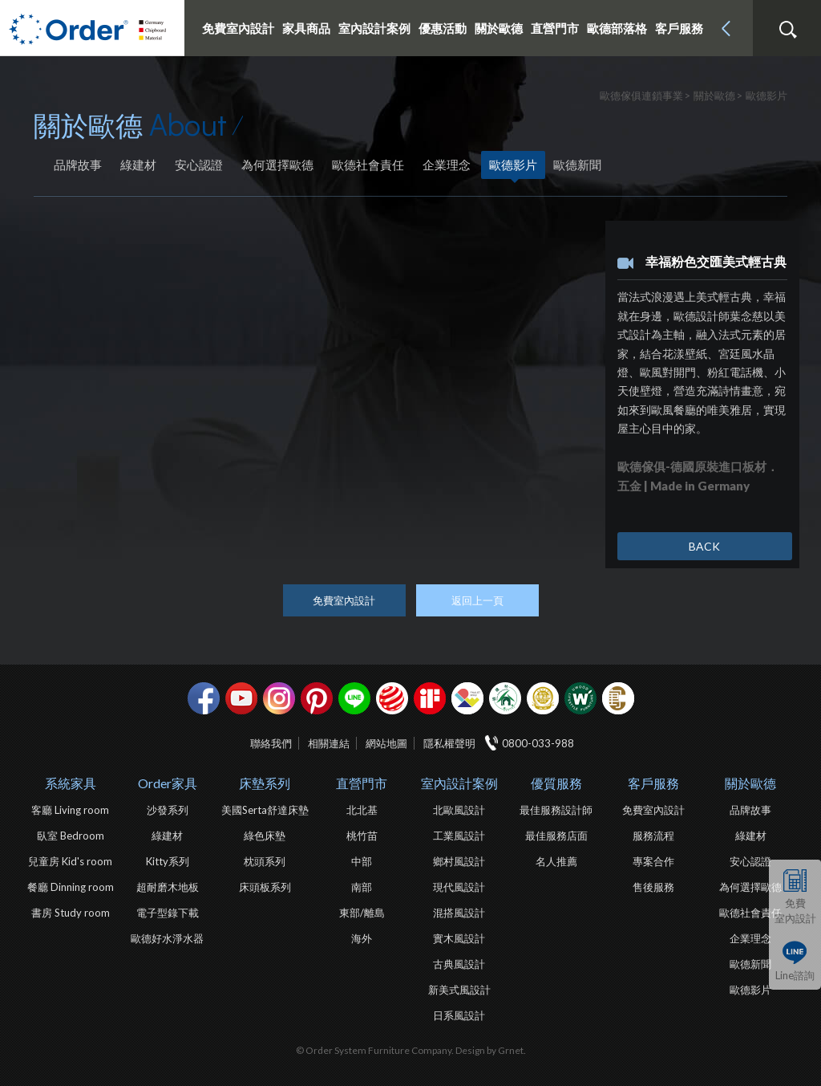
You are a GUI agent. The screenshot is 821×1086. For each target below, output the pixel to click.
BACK (704, 546)
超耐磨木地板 (167, 887)
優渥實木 (580, 698)
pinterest (317, 698)
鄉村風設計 (459, 861)
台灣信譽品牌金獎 (543, 698)
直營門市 (361, 783)
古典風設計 (459, 964)
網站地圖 (386, 743)
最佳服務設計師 (556, 809)
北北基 (362, 809)
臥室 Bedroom (70, 835)
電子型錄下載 (167, 912)
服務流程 (653, 835)
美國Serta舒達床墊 (265, 809)
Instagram (279, 698)
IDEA (467, 698)
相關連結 (329, 743)
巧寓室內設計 (618, 698)
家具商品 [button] (306, 28)
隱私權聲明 (449, 743)
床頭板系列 (265, 887)
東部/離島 (362, 912)
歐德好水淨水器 (167, 938)
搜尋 (787, 29)
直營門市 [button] (555, 28)
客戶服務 (653, 783)
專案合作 (653, 861)
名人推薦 (556, 861)
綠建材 (138, 164)
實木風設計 (459, 938)
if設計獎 (430, 698)
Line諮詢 (795, 975)
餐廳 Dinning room (70, 887)
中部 (361, 861)
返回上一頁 (477, 600)
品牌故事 (78, 164)
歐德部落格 (617, 28)
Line (354, 698)
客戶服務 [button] (679, 28)
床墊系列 (264, 783)
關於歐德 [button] (499, 28)
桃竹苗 (362, 835)
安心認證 (199, 164)
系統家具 (70, 783)
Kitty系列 (167, 861)
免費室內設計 (238, 28)
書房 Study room (70, 912)
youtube (241, 698)
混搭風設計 (459, 912)
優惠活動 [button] (443, 28)
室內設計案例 (459, 783)
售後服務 (653, 887)
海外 (361, 938)
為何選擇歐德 (277, 164)
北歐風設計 (459, 809)
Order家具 (167, 783)
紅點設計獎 (392, 698)
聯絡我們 (271, 743)
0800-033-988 (538, 743)
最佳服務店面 (556, 835)
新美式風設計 (459, 989)
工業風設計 (459, 835)
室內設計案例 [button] (374, 28)
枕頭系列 (264, 861)
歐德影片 (513, 164)
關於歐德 (750, 783)
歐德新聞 (577, 164)
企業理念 (447, 164)
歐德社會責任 (368, 164)
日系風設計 (459, 1015)
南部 (361, 887)
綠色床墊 (264, 835)
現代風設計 (459, 887)
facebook (204, 698)
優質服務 (556, 783)
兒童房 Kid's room (70, 861)
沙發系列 (167, 809)
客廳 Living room (70, 809)
